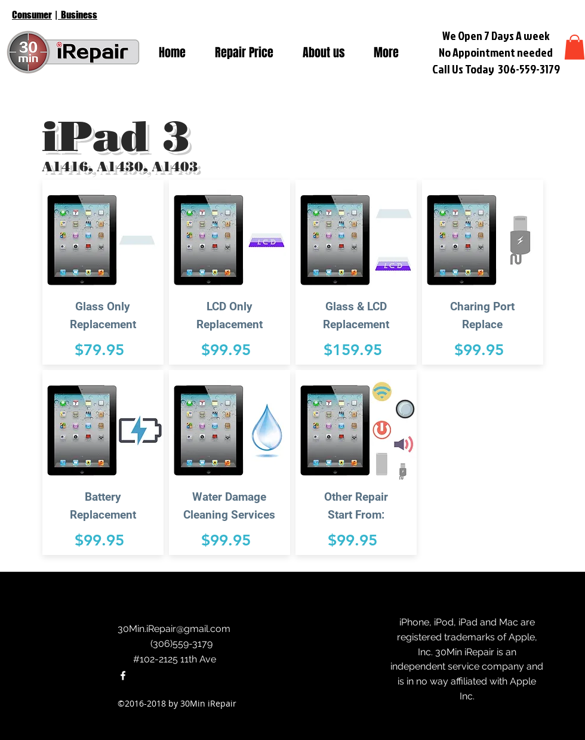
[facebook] (123, 676)
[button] (574, 47)
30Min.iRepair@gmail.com (174, 628)
